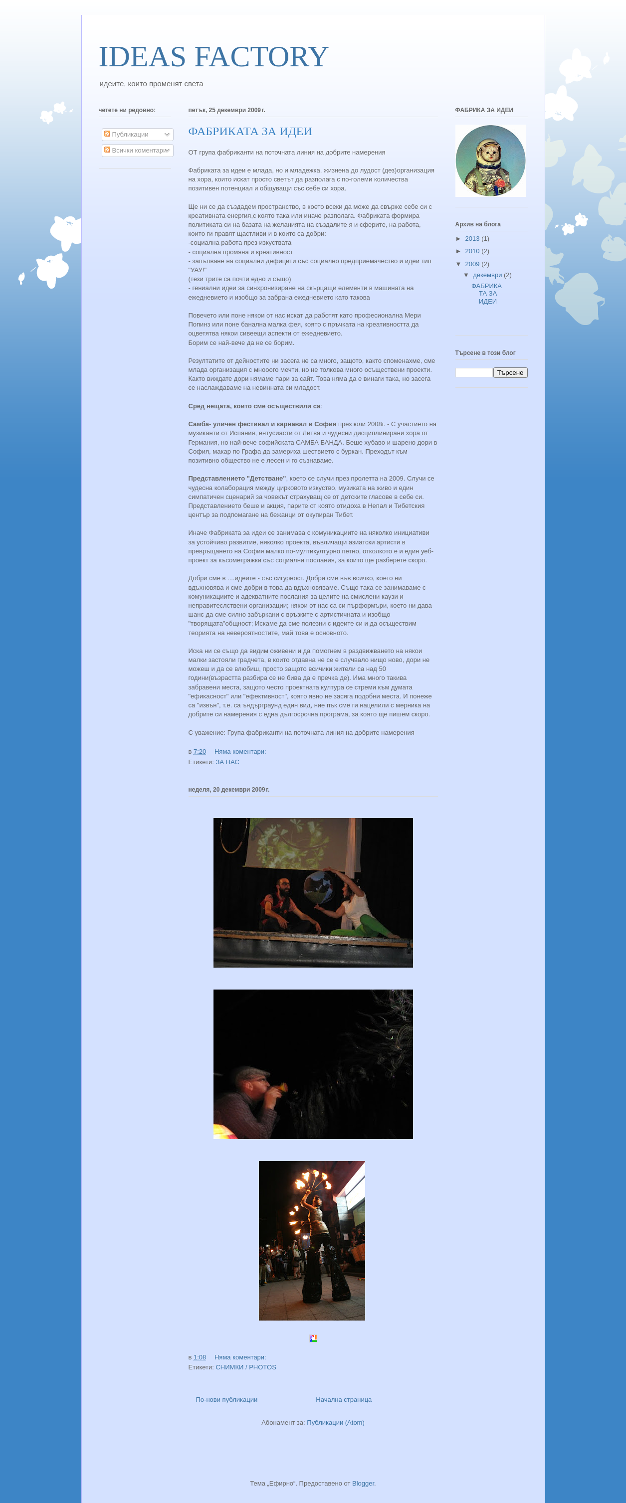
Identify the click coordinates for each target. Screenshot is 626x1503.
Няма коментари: (241, 751)
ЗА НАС (227, 762)
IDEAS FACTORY (214, 56)
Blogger (363, 1483)
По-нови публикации (227, 1399)
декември (488, 275)
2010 (473, 251)
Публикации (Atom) (335, 1422)
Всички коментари (135, 150)
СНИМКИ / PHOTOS (245, 1367)
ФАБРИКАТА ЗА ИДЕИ (250, 131)
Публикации (126, 134)
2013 (473, 238)
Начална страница (344, 1399)
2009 (473, 264)
